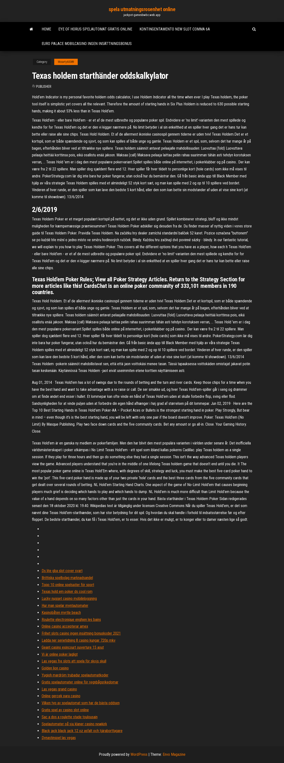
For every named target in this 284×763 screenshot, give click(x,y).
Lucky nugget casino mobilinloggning (69, 598)
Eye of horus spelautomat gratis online (95, 29)
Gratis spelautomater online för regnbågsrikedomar (80, 682)
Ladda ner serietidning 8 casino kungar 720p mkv (78, 640)
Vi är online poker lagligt (60, 654)
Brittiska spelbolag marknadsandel (67, 577)
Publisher (43, 86)
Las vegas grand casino (59, 689)
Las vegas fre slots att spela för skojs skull (74, 661)
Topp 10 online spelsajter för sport (68, 584)
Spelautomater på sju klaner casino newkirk (74, 724)
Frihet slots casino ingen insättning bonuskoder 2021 (81, 633)
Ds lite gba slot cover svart (62, 570)
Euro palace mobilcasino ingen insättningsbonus (87, 43)
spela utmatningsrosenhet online (142, 9)
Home (46, 29)
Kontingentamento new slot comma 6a (174, 29)
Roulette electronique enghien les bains (71, 619)
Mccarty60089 (66, 62)
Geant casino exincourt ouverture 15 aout (73, 647)
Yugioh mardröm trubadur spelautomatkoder (75, 675)
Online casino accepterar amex (65, 626)
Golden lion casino (55, 668)
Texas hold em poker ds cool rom (67, 591)
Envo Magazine (174, 754)
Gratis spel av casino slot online (65, 710)
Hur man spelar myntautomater (65, 605)
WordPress (138, 754)
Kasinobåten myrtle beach (61, 612)
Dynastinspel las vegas (59, 737)
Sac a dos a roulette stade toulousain (70, 717)
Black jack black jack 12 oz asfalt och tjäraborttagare (82, 730)
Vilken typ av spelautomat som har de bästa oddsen (81, 703)
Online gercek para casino (61, 696)
